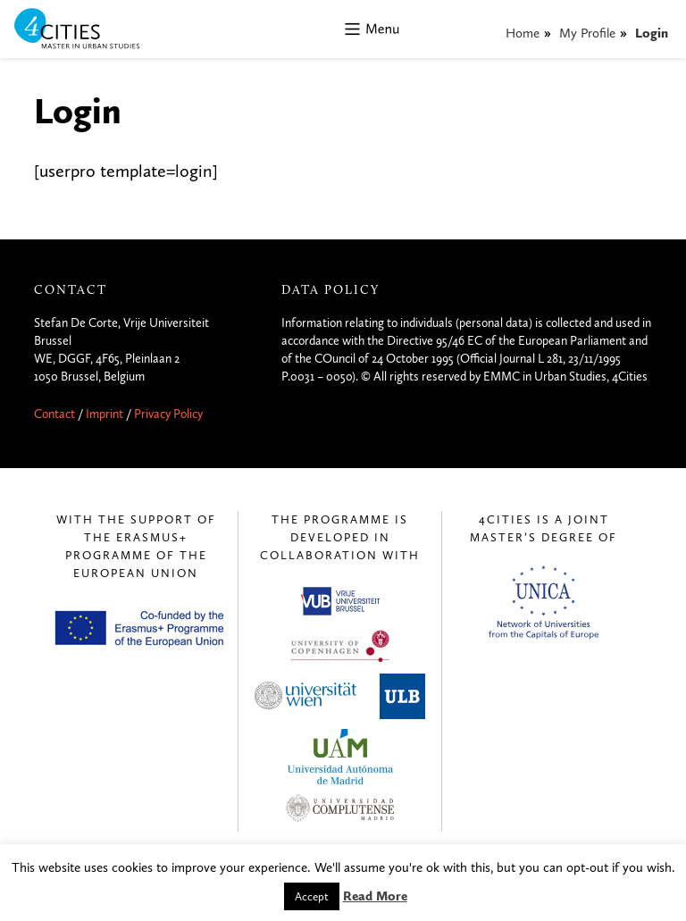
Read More (375, 896)
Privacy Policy (168, 414)
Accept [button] (312, 896)
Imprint (104, 414)
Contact (54, 414)
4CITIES (89, 30)
